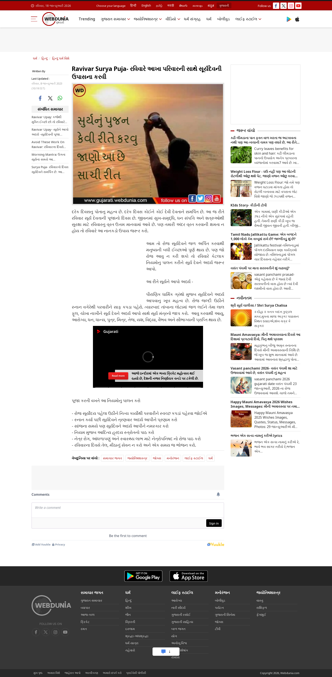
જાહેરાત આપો (72, 673)
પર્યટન (219, 607)
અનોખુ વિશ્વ (179, 643)
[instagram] (65, 632)
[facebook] (36, 632)
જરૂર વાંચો (246, 130)
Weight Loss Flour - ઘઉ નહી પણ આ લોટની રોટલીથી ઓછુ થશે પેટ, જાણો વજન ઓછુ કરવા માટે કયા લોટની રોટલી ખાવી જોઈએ (263, 173)
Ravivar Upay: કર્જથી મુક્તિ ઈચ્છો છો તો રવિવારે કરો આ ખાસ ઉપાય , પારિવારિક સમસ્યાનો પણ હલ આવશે (48, 119)
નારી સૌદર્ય (178, 607)
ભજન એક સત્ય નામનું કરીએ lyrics (256, 435)
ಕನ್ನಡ (211, 5)
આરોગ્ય (176, 600)
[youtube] (55, 632)
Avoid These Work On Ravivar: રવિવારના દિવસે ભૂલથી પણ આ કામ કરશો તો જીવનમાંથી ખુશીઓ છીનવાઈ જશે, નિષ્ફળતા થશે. (48, 144)
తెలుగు (183, 5)
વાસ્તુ (259, 600)
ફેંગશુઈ (261, 614)
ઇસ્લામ (130, 629)
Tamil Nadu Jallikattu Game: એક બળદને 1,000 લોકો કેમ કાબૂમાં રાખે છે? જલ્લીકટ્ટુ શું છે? (263, 236)
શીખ (128, 607)
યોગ (174, 636)
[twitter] (46, 632)
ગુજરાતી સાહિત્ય (182, 622)
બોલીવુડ (223, 18)
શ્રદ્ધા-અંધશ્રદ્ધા (136, 636)
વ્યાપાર (85, 607)
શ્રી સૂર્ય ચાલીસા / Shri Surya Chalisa (259, 305)
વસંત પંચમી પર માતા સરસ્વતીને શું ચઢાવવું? (260, 268)
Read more (118, 378)
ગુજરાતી (224, 5)
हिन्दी (133, 5)
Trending (87, 18)
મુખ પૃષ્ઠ (38, 673)
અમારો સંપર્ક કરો (112, 673)
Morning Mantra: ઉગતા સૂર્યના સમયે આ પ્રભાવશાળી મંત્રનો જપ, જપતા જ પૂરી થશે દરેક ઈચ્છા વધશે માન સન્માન (48, 157)
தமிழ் (159, 5)
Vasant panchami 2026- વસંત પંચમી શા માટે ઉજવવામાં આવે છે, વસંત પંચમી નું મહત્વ (264, 370)
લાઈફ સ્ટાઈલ (246, 18)
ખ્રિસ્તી (130, 622)
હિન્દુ (45, 58)
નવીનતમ (244, 298)
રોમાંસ (175, 657)
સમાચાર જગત (112, 458)
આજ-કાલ (87, 614)
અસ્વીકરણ (91, 673)
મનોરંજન (173, 458)
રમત (84, 629)
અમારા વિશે (53, 673)
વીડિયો (171, 18)
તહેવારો (130, 650)
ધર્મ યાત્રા (131, 643)
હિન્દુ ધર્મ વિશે (60, 58)
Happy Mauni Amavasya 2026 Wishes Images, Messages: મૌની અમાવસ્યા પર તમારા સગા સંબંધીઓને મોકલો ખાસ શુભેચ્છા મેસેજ (265, 404)
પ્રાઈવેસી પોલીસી (136, 673)
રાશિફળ (261, 607)
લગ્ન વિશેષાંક (179, 650)
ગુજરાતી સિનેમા (225, 614)
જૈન (128, 614)
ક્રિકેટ (85, 622)
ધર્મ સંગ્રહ (192, 18)
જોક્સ (157, 458)
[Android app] (143, 576)
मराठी (170, 5)
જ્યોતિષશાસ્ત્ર (146, 18)
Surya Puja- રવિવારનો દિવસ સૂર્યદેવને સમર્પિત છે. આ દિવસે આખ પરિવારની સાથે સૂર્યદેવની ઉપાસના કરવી (50, 169)
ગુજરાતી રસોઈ (181, 614)
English (146, 5)
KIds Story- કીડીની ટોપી (249, 205)
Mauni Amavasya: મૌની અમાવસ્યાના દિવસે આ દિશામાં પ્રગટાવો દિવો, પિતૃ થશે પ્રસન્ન (265, 336)
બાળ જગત (178, 629)
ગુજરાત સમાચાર (113, 18)
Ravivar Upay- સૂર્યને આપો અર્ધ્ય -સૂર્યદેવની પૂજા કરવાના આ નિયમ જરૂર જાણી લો (50, 132)
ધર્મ (209, 18)
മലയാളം (197, 5)
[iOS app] (189, 576)
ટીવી (217, 629)
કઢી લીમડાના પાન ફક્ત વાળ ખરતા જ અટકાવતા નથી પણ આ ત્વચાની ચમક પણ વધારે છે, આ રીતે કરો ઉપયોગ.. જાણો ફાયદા (264, 140)
